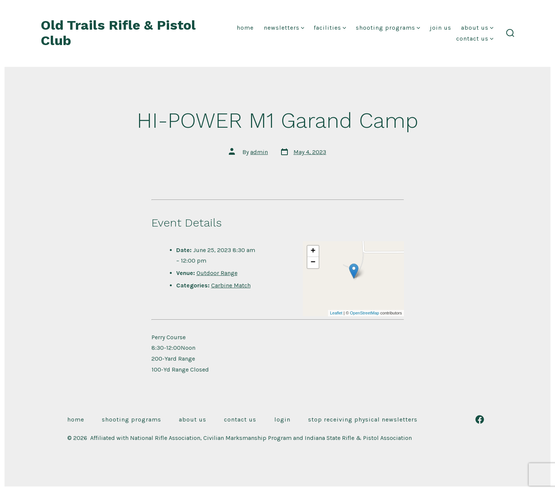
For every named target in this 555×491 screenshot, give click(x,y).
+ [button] (313, 251)
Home (245, 27)
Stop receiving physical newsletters (362, 419)
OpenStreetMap (364, 313)
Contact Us (474, 38)
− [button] (313, 262)
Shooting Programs (388, 27)
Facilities (330, 27)
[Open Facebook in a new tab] (480, 419)
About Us (477, 27)
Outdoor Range (217, 272)
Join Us (440, 27)
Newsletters (284, 27)
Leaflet (336, 313)
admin (259, 152)
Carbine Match (231, 285)
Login (282, 419)
